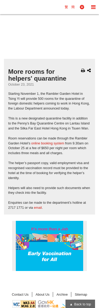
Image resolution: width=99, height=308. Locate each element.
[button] (82, 7)
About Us (43, 294)
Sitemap (81, 294)
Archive (62, 294)
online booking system (47, 143)
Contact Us (20, 294)
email (38, 208)
